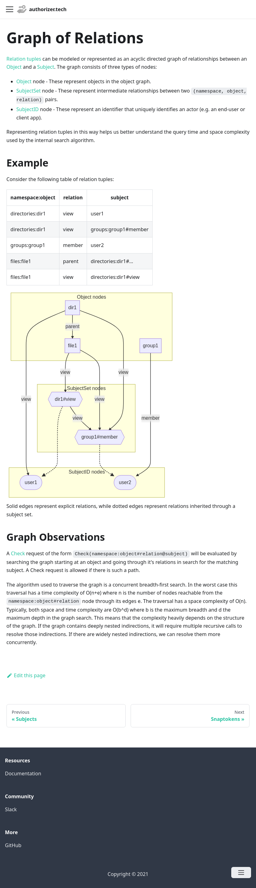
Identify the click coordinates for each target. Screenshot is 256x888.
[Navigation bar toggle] (9, 9)
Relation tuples (24, 58)
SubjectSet (28, 90)
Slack (11, 809)
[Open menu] (241, 872)
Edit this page (26, 675)
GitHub (13, 845)
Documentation (23, 773)
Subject (45, 66)
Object (14, 66)
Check (18, 553)
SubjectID (27, 109)
